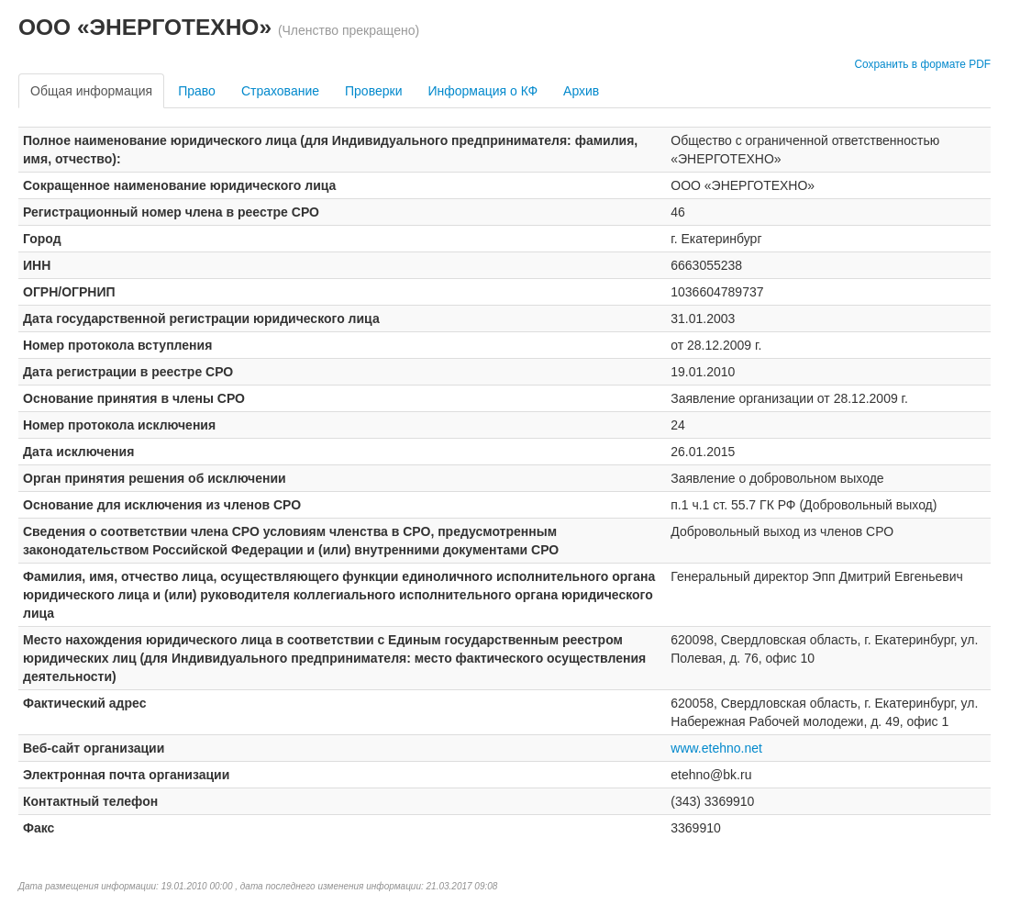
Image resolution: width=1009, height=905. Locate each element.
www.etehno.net (716, 748)
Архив (581, 91)
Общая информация (91, 91)
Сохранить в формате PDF (922, 64)
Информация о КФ (482, 91)
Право (197, 91)
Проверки (373, 91)
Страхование (280, 91)
